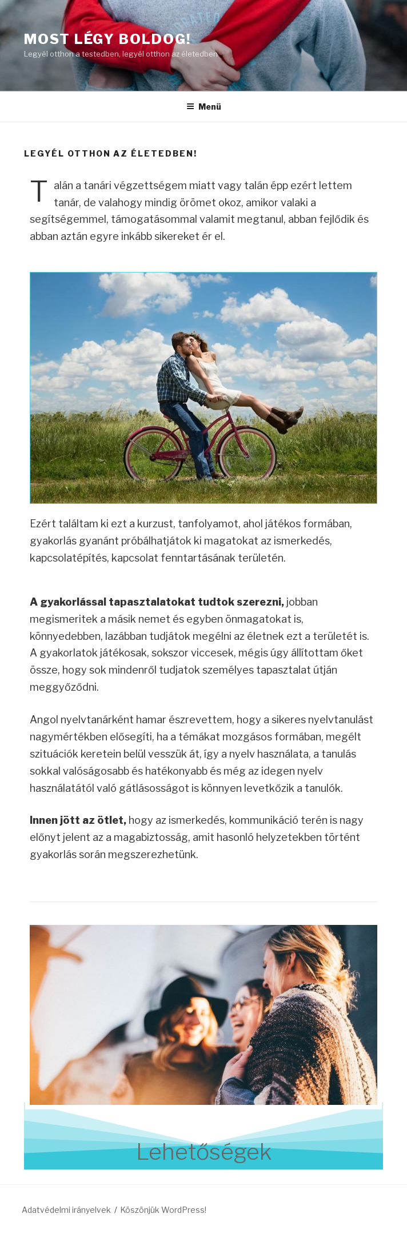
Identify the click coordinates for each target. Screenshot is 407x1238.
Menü (203, 106)
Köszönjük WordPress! (163, 1210)
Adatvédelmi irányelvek (66, 1210)
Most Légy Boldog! (107, 39)
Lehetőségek (204, 1151)
